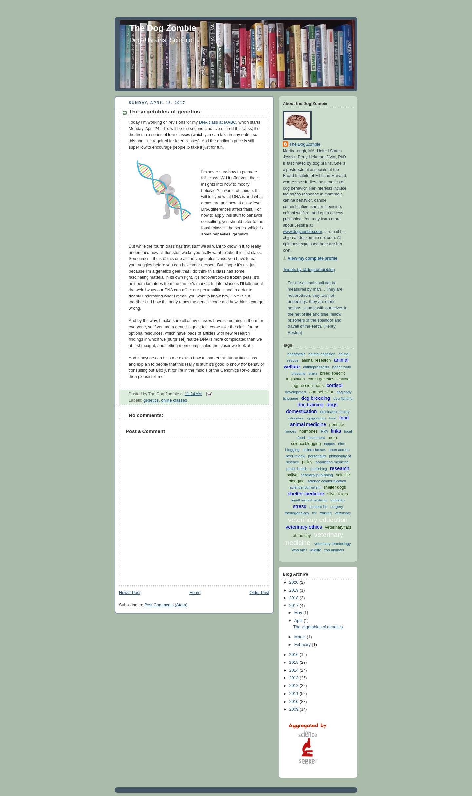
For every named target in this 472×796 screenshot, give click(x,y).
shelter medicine (306, 493)
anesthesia (296, 354)
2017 (294, 605)
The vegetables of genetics (164, 112)
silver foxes (337, 494)
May (298, 612)
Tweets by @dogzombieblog (309, 269)
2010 (294, 701)
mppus (329, 444)
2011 (294, 693)
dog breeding (315, 398)
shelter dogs (335, 487)
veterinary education (318, 519)
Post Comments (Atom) (165, 605)
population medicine (332, 462)
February (303, 645)
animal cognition (321, 354)
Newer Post (129, 592)
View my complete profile (312, 258)
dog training (310, 404)
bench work (341, 367)
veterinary (343, 513)
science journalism (305, 487)
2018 (294, 598)
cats (320, 385)
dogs (332, 404)
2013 (294, 678)
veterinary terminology (332, 544)
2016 (294, 654)
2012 (294, 686)
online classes (174, 400)
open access (339, 450)
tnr (314, 513)
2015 (294, 662)
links (336, 431)
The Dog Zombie (162, 28)
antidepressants (316, 367)
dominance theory (335, 412)
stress (299, 506)
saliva (292, 475)
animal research (316, 360)
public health (296, 469)
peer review (295, 456)
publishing (318, 469)
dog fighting (343, 398)
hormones (308, 431)
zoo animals (334, 550)
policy (307, 462)
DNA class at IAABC (217, 122)
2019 (294, 590)
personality (317, 456)
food (332, 418)
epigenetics (316, 418)
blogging (298, 373)
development (295, 392)
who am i (299, 550)
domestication (301, 411)
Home (195, 592)
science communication (326, 481)
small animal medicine (309, 500)
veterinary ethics (304, 527)
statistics (338, 500)
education (296, 418)
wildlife (315, 550)
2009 (294, 709)
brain (312, 373)
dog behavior (321, 392)
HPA (324, 431)
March (300, 637)
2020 (294, 582)
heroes (290, 431)
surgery (336, 507)
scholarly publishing (317, 475)
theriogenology (297, 513)
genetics (151, 400)
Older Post (259, 592)
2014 (294, 670)
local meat (316, 437)
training (326, 513)
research (339, 468)
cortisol (334, 385)
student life (318, 507)
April (299, 620)
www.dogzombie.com (302, 231)
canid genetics (321, 379)
